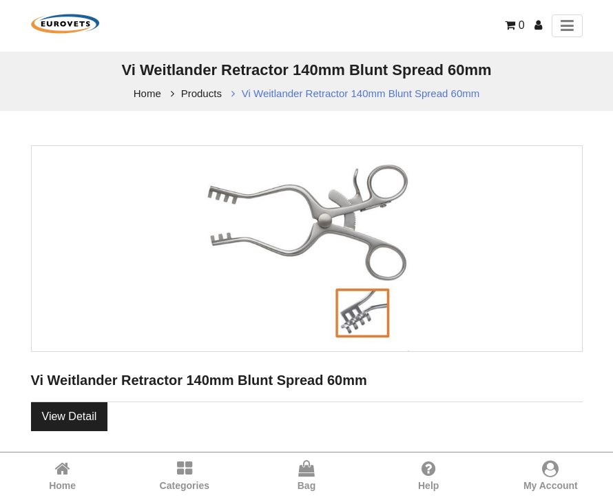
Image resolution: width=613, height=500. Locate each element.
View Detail (69, 416)
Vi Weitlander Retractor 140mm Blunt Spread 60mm (360, 93)
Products (201, 93)
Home (147, 93)
